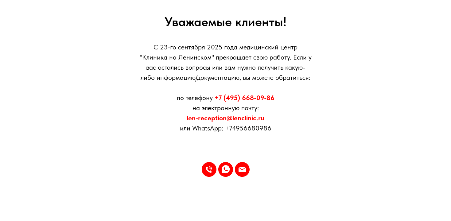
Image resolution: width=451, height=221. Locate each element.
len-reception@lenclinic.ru (225, 118)
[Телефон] (209, 169)
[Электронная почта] (242, 169)
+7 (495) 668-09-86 (244, 98)
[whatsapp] (225, 169)
